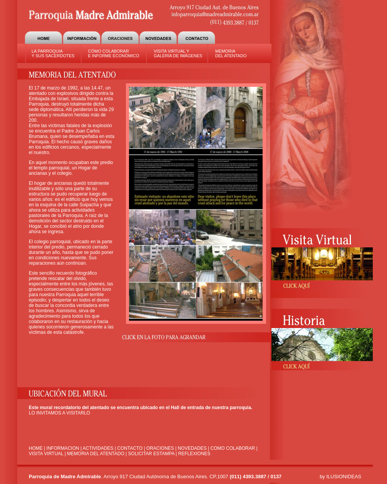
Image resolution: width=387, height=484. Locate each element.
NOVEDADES (192, 448)
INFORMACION (62, 448)
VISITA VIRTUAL (46, 453)
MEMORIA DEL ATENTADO (230, 53)
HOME (36, 448)
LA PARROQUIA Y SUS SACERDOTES (52, 53)
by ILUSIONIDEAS (340, 476)
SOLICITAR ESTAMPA (151, 453)
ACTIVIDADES (98, 448)
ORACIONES (160, 448)
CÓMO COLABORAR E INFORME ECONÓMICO (113, 53)
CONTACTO (129, 448)
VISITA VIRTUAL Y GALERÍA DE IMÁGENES (178, 53)
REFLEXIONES (194, 453)
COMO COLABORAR (232, 448)
